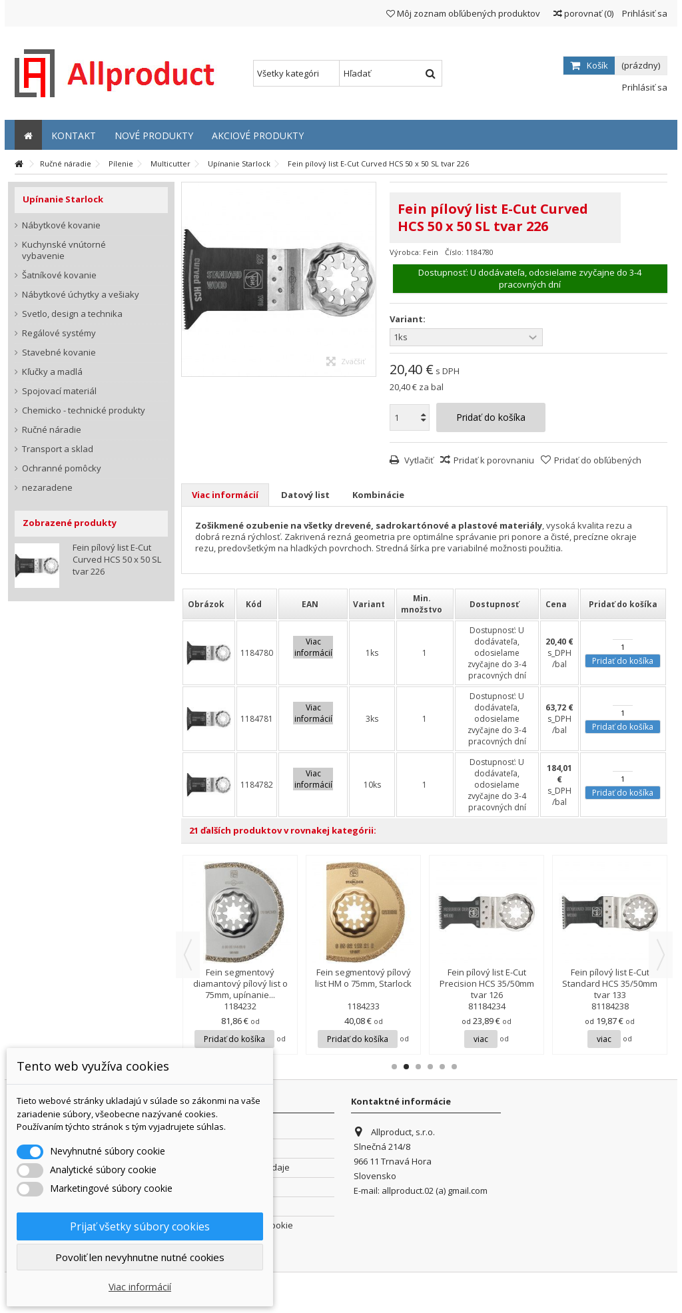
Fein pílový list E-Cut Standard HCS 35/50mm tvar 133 (609, 983)
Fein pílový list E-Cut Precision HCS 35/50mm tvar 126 (487, 983)
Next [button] (661, 954)
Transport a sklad (57, 449)
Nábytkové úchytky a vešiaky (80, 294)
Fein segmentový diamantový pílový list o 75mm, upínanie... (240, 983)
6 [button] (454, 1066)
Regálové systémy (59, 333)
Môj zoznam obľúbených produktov (463, 13)
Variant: (409, 319)
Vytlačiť (418, 460)
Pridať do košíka (622, 660)
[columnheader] (208, 604)
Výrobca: (405, 252)
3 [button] (418, 1066)
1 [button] (394, 1066)
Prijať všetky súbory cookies (140, 1226)
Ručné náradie (51, 429)
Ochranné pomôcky (61, 468)
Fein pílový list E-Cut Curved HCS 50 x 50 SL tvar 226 (117, 559)
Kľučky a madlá (52, 372)
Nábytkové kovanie (61, 225)
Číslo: (454, 252)
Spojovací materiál (59, 391)
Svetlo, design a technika (72, 314)
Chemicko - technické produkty (83, 410)
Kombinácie (378, 495)
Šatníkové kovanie (59, 275)
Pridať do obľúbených (597, 460)
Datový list (305, 495)
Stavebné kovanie (59, 352)
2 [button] (406, 1066)
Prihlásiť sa (643, 13)
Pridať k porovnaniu (494, 460)
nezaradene (47, 487)
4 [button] (430, 1066)
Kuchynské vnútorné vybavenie (64, 250)
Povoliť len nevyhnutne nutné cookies (139, 1257)
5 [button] (442, 1066)
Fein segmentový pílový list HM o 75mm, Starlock (363, 977)
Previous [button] (188, 954)
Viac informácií (225, 495)
